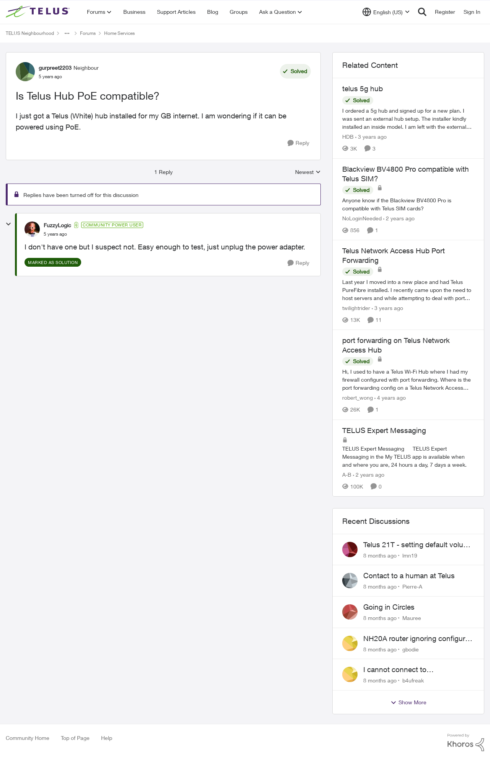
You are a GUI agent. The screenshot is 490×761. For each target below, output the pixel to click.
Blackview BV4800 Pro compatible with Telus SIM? (405, 174)
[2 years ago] (399, 218)
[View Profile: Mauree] (350, 612)
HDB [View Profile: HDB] (348, 136)
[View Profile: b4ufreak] (350, 674)
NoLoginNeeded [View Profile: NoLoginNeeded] (362, 218)
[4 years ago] (390, 398)
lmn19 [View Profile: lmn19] (409, 555)
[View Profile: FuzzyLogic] (32, 229)
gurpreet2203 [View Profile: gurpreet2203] (55, 67)
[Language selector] (386, 12)
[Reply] (298, 143)
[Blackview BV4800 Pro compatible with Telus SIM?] (408, 204)
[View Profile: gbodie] (350, 643)
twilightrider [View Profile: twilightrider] (356, 308)
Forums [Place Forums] (88, 33)
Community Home (27, 738)
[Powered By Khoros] (466, 742)
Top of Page (75, 738)
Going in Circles (389, 607)
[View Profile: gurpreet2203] (25, 71)
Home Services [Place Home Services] (119, 33)
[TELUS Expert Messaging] (408, 456)
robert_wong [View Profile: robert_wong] (357, 398)
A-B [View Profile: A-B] (346, 474)
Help (106, 738)
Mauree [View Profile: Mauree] (411, 618)
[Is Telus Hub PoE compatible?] (55, 234)
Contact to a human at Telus (409, 575)
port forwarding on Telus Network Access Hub (396, 345)
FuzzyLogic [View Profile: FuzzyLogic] (57, 225)
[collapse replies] (8, 224)
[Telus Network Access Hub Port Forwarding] (408, 290)
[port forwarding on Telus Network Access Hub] (408, 380)
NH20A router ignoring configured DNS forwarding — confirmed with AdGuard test (418, 638)
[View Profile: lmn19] (350, 549)
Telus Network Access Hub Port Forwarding (393, 255)
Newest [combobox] (308, 172)
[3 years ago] (371, 137)
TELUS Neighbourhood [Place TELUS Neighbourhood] (30, 33)
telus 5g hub (362, 88)
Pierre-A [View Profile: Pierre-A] (412, 586)
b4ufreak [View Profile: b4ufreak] (413, 680)
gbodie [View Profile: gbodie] (410, 649)
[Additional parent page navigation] (67, 33)
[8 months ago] (380, 555)
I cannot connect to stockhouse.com (394, 669)
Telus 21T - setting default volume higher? (418, 544)
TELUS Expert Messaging (384, 430)
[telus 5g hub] (408, 119)
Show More (408, 702)
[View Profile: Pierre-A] (350, 580)
